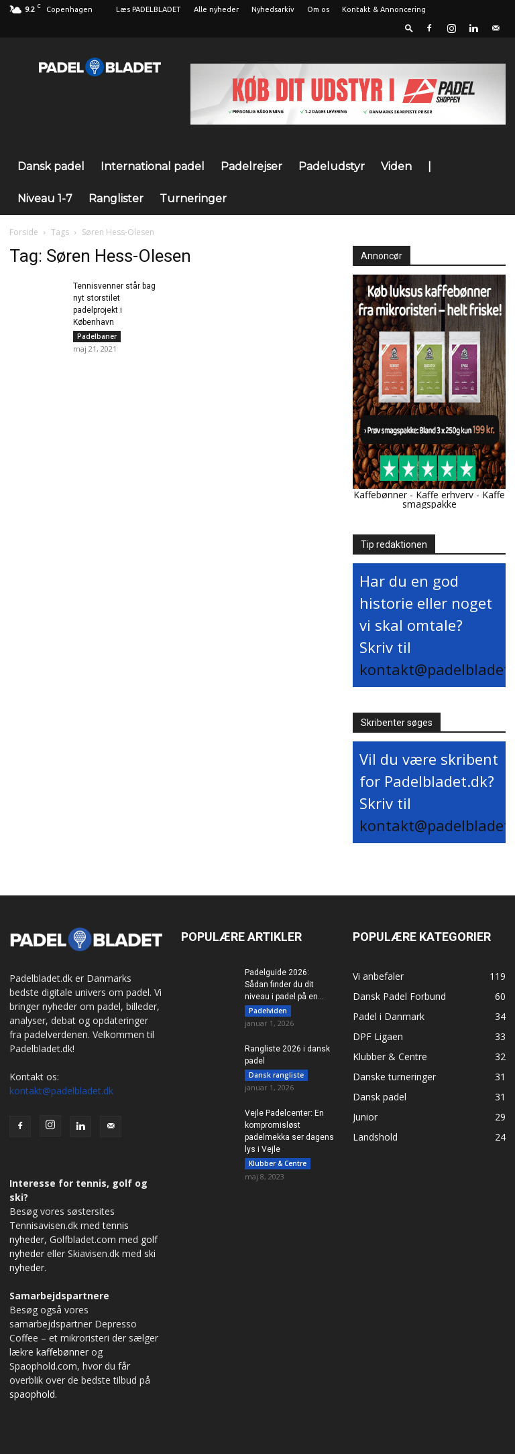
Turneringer (193, 198)
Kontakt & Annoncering (384, 9)
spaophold (32, 1394)
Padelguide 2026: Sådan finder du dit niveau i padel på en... (284, 984)
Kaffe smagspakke (454, 499)
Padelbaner (97, 336)
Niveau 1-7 (44, 198)
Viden (396, 166)
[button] (409, 28)
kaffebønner (62, 1352)
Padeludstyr (331, 166)
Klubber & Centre (277, 1167)
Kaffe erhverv (444, 494)
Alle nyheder (216, 9)
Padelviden (268, 1010)
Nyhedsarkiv (272, 9)
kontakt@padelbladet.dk (61, 1090)
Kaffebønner (380, 494)
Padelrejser (251, 166)
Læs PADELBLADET (148, 9)
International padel (153, 166)
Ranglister (116, 198)
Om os (318, 9)
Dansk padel (50, 166)
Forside (23, 232)
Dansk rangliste (276, 1077)
